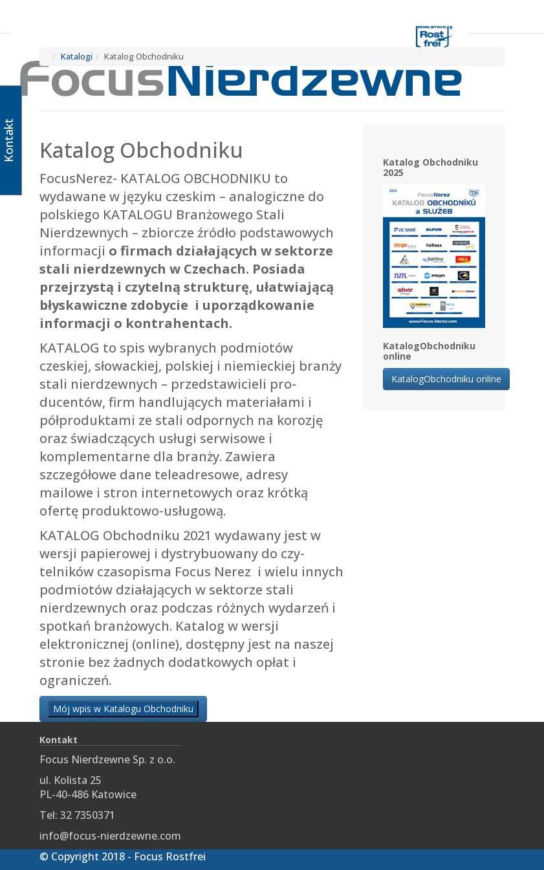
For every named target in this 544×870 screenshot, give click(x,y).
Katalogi (76, 56)
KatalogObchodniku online (446, 379)
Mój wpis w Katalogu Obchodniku (123, 708)
